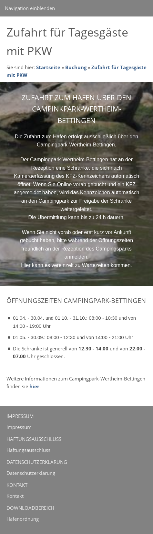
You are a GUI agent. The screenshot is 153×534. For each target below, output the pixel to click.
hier (34, 386)
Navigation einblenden (30, 8)
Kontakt (15, 496)
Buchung (76, 67)
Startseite (48, 67)
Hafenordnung (22, 519)
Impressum (19, 427)
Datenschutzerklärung (30, 473)
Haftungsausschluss (28, 450)
